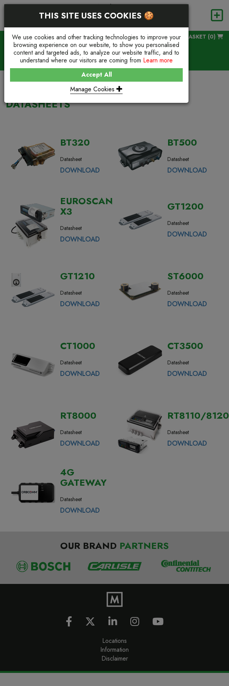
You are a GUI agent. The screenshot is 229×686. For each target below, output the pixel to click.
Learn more (158, 60)
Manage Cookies (96, 89)
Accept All (96, 74)
